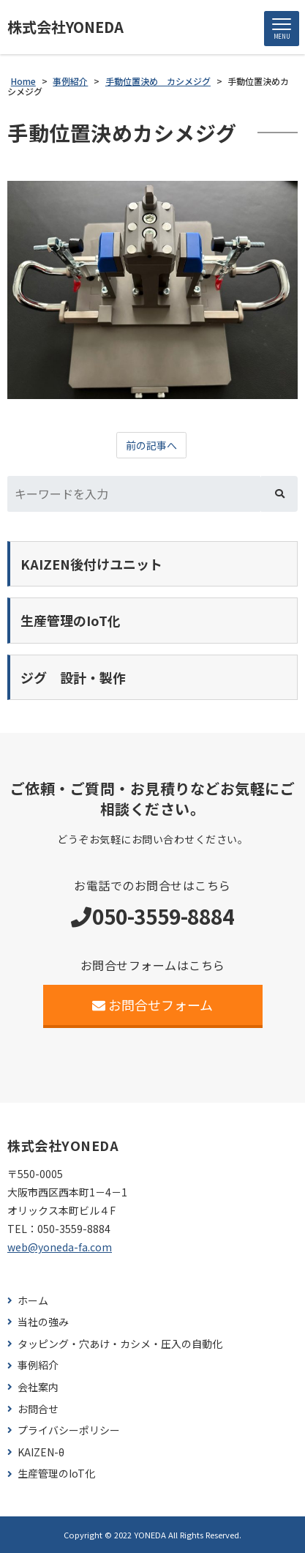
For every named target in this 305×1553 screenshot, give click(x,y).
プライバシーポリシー (69, 1430)
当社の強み (43, 1322)
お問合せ (38, 1409)
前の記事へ (151, 445)
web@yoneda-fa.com (59, 1247)
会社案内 (38, 1387)
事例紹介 (38, 1365)
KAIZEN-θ (41, 1452)
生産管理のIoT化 (56, 1474)
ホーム (33, 1301)
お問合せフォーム (152, 1004)
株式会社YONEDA (65, 27)
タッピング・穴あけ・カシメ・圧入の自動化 (120, 1344)
